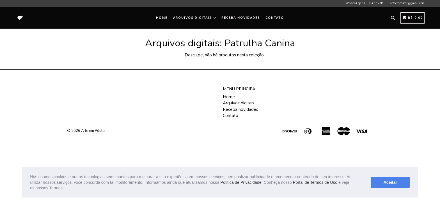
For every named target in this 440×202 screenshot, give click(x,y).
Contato (274, 17)
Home (162, 17)
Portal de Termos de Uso (315, 182)
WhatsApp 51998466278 (364, 3)
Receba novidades (240, 17)
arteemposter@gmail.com (407, 3)
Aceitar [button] (390, 182)
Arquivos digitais (194, 17)
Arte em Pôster (93, 130)
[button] (66, 188)
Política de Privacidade (240, 182)
